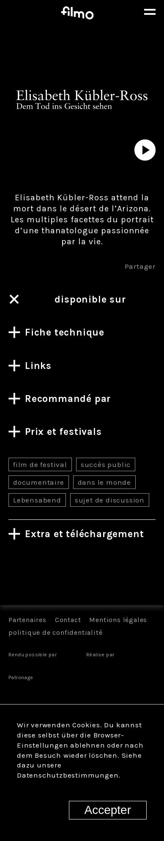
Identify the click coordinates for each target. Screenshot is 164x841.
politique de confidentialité (55, 632)
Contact (68, 620)
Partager (140, 266)
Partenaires (27, 620)
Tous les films (82, 575)
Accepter (108, 809)
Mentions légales (118, 620)
